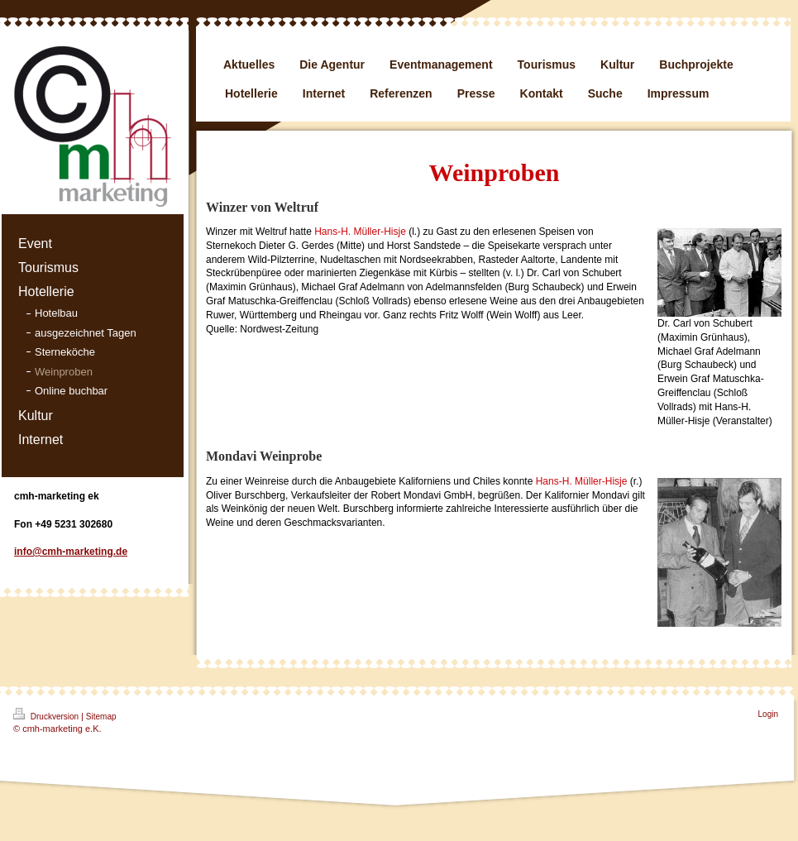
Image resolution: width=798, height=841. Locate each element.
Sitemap (101, 716)
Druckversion (47, 714)
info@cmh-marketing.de (70, 551)
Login (768, 714)
